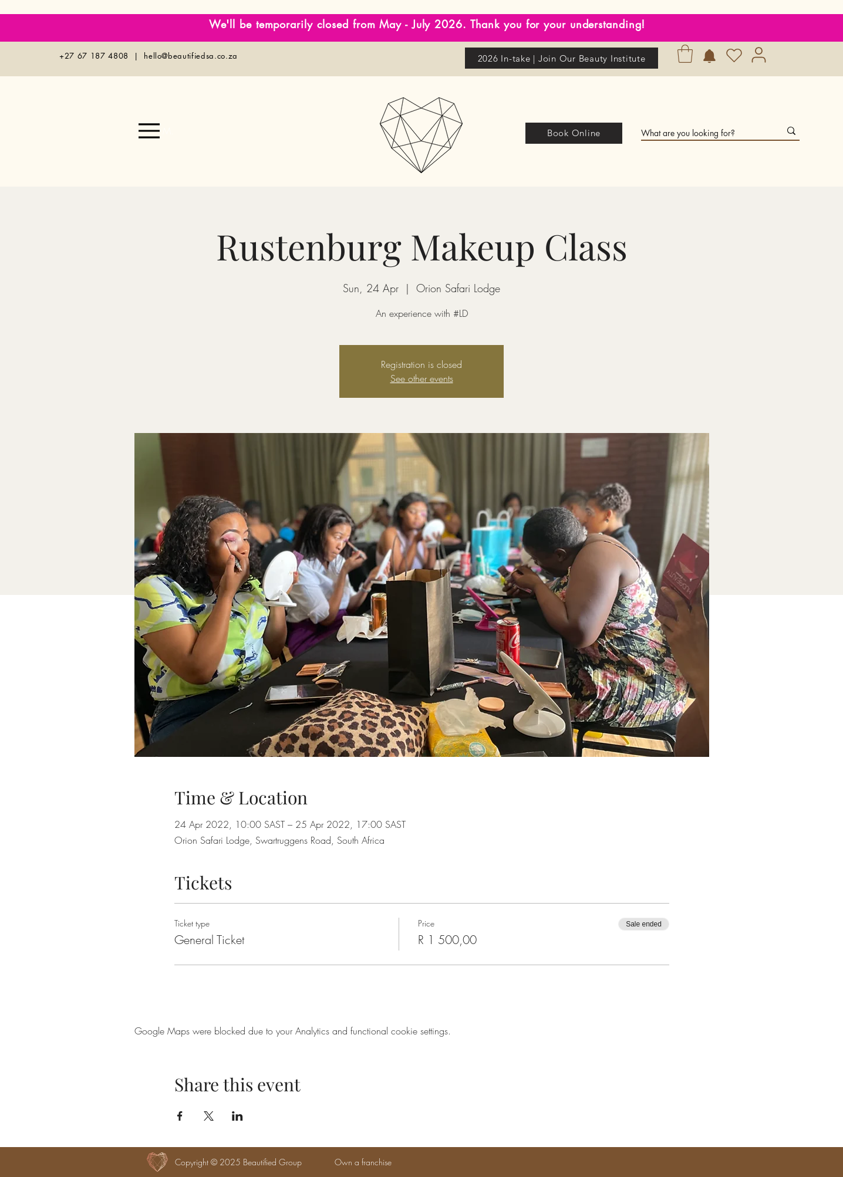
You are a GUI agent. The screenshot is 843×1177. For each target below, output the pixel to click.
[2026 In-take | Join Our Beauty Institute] (561, 58)
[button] (685, 54)
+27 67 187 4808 (94, 55)
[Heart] (734, 55)
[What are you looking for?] (702, 133)
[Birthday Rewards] (709, 56)
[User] (758, 54)
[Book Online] (573, 133)
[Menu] (156, 131)
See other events (421, 378)
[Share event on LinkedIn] (237, 1116)
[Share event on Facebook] (180, 1116)
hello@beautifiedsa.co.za (191, 55)
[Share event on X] (208, 1116)
